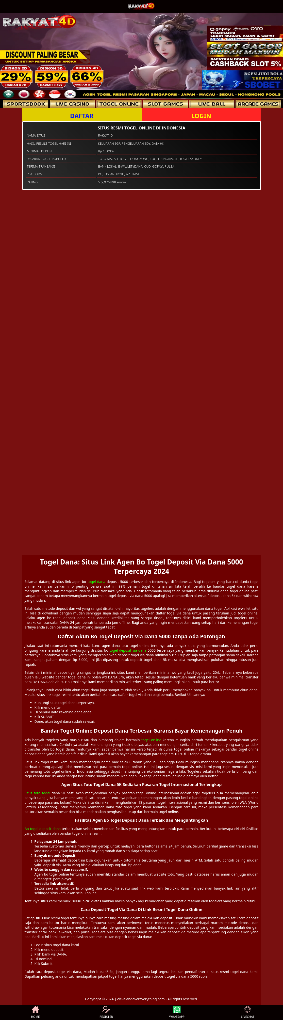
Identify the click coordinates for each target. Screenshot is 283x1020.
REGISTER (106, 1012)
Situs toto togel (37, 793)
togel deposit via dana (128, 650)
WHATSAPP (176, 1012)
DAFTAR (81, 115)
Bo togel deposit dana (43, 828)
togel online (151, 740)
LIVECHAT (247, 1012)
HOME (35, 1012)
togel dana (96, 581)
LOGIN (201, 115)
